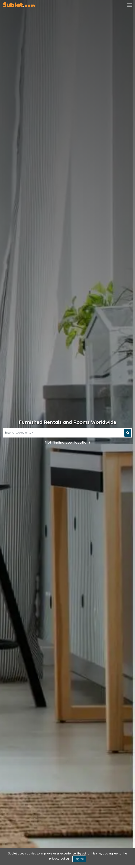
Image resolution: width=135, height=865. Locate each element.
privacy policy (59, 858)
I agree (79, 859)
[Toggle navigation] (129, 5)
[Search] (63, 432)
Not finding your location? (67, 442)
